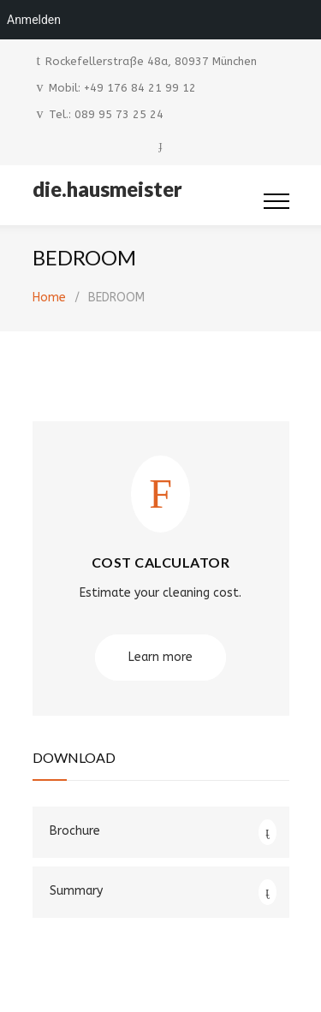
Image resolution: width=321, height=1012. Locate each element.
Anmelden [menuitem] (34, 20)
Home (49, 297)
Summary (76, 891)
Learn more (160, 657)
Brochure (75, 831)
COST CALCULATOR (161, 562)
